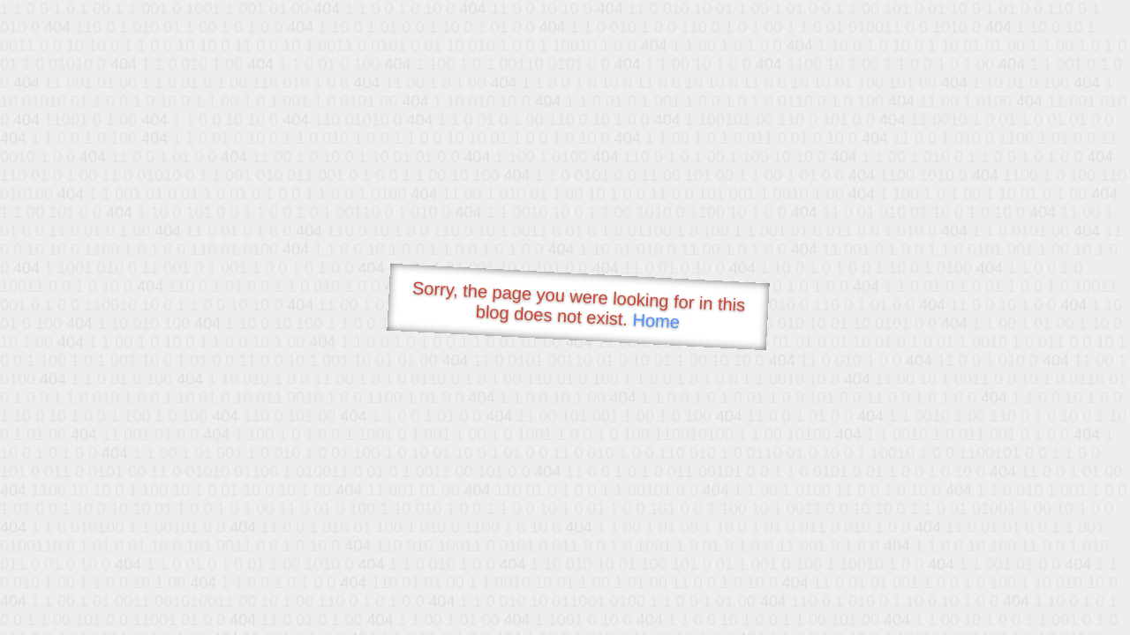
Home (656, 321)
